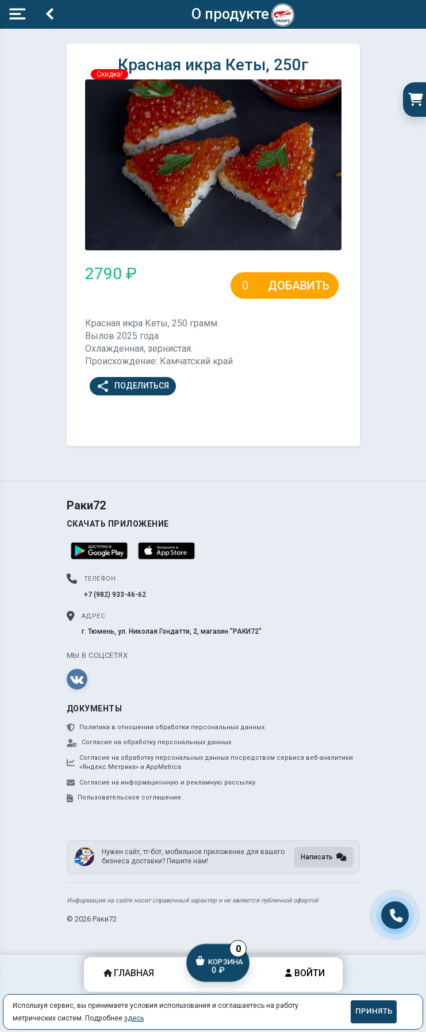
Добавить (298, 285)
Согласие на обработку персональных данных (149, 742)
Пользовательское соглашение (124, 798)
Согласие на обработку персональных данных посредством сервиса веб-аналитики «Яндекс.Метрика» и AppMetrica (210, 762)
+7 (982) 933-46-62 (115, 595)
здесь (134, 1018)
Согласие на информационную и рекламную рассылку (161, 783)
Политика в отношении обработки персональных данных (165, 727)
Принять (374, 1011)
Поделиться (132, 386)
